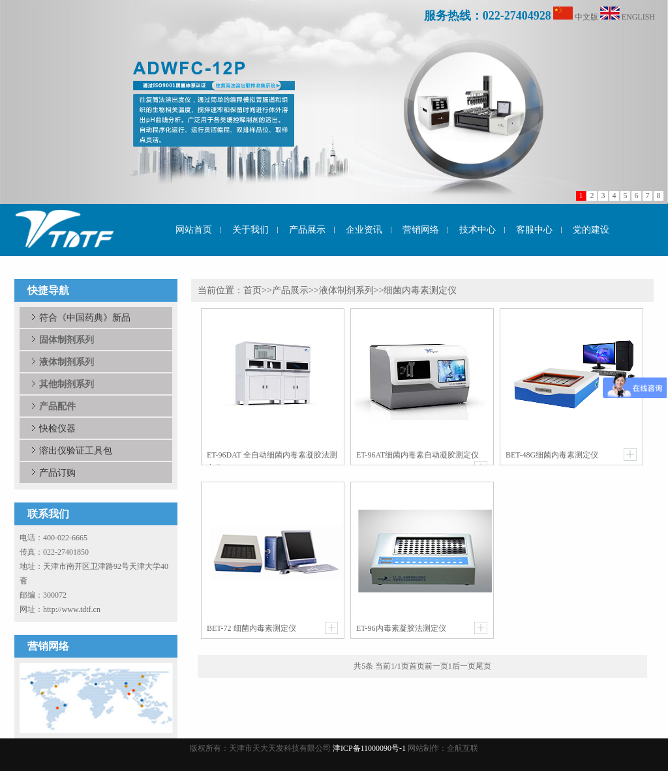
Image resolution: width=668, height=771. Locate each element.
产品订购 (57, 472)
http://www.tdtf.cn (71, 609)
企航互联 (462, 748)
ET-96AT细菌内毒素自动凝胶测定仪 (417, 454)
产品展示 (290, 290)
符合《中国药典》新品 (84, 317)
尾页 (483, 666)
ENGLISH (638, 17)
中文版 (586, 17)
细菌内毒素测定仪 (420, 290)
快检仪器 (57, 428)
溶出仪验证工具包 (75, 450)
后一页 (464, 666)
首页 (252, 290)
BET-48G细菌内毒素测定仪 (552, 454)
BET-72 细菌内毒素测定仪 (251, 628)
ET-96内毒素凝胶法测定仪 (401, 628)
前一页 (436, 666)
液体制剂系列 (346, 290)
